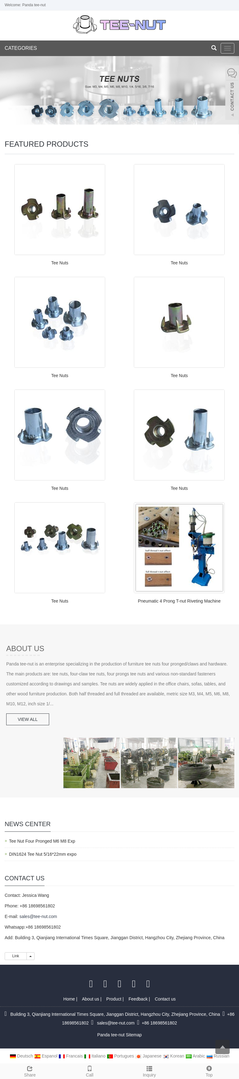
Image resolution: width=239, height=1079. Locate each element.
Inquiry (149, 1070)
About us (91, 998)
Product (114, 998)
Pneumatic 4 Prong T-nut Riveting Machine (179, 601)
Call (90, 1070)
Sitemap (134, 1034)
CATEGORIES (21, 48)
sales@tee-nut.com (38, 916)
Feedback (139, 998)
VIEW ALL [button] (28, 719)
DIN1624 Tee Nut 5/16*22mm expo (43, 854)
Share (30, 1070)
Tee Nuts (59, 262)
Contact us (165, 998)
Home (69, 998)
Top (209, 1070)
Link (15, 956)
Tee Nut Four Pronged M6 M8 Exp (42, 841)
